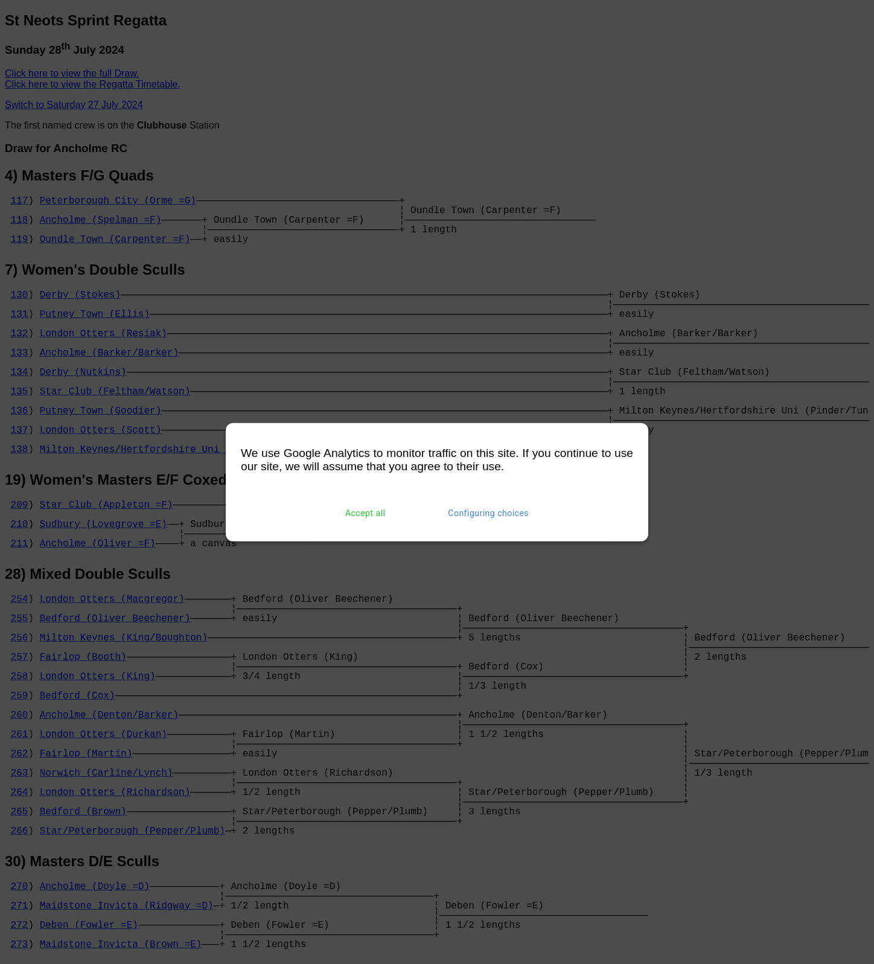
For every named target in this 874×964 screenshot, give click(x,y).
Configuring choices (488, 513)
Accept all (365, 513)
